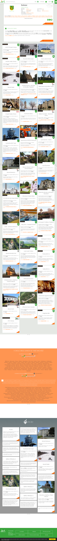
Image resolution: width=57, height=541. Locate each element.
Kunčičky (16, 16)
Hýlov (26, 362)
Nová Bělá (50, 364)
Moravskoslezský (28, 9)
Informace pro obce (46, 531)
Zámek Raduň (33, 402)
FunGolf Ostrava (21, 388)
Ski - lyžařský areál (5, 84)
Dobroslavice (25, 361)
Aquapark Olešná (33, 399)
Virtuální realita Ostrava (20, 387)
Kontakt (46, 534)
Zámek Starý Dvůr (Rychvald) (43, 392)
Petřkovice (36, 366)
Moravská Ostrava (27, 364)
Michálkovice (43, 16)
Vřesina (42, 369)
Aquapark (22, 137)
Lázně (5, 223)
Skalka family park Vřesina (12, 388)
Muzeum (5, 169)
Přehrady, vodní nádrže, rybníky (25, 248)
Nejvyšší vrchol (42, 382)
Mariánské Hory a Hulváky (31, 16)
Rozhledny (5, 140)
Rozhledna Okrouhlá (41, 396)
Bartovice (16, 15)
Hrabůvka (43, 15)
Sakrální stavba (40, 83)
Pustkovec (45, 367)
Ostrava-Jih (31, 366)
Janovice (29, 362)
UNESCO (19, 380)
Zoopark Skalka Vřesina (46, 387)
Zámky (12, 382)
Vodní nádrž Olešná (25, 402)
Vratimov (38, 369)
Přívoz (31, 367)
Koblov (51, 15)
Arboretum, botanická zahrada (25, 193)
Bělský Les (19, 15)
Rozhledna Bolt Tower (29, 388)
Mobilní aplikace (22, 534)
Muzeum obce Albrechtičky (10, 394)
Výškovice (46, 369)
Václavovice (19, 369)
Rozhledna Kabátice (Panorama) (43, 400)
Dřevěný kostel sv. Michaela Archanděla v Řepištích (14, 393)
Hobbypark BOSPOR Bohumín (31, 394)
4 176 (43, 8)
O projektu (22, 531)
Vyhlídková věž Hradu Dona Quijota (45, 397)
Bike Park (40, 310)
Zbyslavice (28, 370)
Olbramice (22, 366)
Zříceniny (40, 162)
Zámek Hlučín (48, 391)
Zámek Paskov (34, 392)
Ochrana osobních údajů (34, 534)
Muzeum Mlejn (39, 389)
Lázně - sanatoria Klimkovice (10, 391)
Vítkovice (29, 369)
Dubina (23, 15)
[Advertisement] (28, 341)
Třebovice (10, 369)
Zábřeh (50, 369)
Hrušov (46, 15)
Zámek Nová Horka (34, 397)
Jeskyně (40, 292)
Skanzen (40, 219)
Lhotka (19, 16)
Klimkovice (46, 362)
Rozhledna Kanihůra (25, 397)
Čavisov (16, 361)
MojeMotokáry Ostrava (30, 387)
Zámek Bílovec (43, 393)
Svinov (24, 5)
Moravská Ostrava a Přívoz (37, 364)
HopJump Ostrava (38, 388)
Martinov (36, 16)
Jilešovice (33, 362)
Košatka (9, 363)
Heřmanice (25, 15)
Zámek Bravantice (16, 392)
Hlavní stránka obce (50, 23)
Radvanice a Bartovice (8, 368)
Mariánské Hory (25, 16)
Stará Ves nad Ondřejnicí (47, 368)
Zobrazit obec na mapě (9, 35)
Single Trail (52, 382)
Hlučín (38, 361)
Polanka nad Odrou (9, 367)
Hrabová (37, 15)
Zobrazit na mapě (9, 54)
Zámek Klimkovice (46, 388)
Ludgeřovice (39, 363)
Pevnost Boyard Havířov (17, 399)
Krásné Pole (6, 16)
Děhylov (20, 361)
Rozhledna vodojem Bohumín (17, 396)
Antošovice (12, 15)
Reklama (34, 531)
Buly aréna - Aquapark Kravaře (42, 398)
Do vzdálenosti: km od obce (25, 353)
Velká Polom (24, 369)
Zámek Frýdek (26, 399)
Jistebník (37, 362)
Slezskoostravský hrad (21, 391)
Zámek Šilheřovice (35, 393)
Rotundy (29, 382)
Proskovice (35, 367)
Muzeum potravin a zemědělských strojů (27, 389)
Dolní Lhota (30, 361)
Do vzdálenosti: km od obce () (24, 373)
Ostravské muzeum (47, 389)
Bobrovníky (12, 361)
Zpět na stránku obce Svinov (48, 40)
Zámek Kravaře (40, 399)
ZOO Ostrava (10, 392)
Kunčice (13, 16)
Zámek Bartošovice (32, 400)
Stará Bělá (30, 368)
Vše (2, 380)
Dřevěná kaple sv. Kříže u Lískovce (44, 394)
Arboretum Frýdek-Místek (30, 398)
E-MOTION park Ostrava (10, 387)
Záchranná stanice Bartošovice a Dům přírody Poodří (17, 400)
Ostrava (27, 8)
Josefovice (42, 362)
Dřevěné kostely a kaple (23, 82)
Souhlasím (52, 539)
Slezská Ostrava (17, 368)
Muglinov (45, 364)
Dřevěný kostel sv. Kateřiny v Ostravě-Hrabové (36, 391)
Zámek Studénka (27, 393)
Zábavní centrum (5, 44)
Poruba (23, 367)
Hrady (5, 250)
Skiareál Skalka (38, 387)
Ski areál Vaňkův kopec (25, 392)
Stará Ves (39, 368)
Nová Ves (13, 366)
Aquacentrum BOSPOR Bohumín (30, 396)
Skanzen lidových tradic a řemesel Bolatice (16, 398)
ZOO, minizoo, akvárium (8, 380)
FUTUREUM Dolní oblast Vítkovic (12, 389)
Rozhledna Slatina (20, 394)
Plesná (45, 366)
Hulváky (48, 15)
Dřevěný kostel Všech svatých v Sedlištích (12, 397)
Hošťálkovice (29, 15)
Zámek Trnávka (50, 393)
